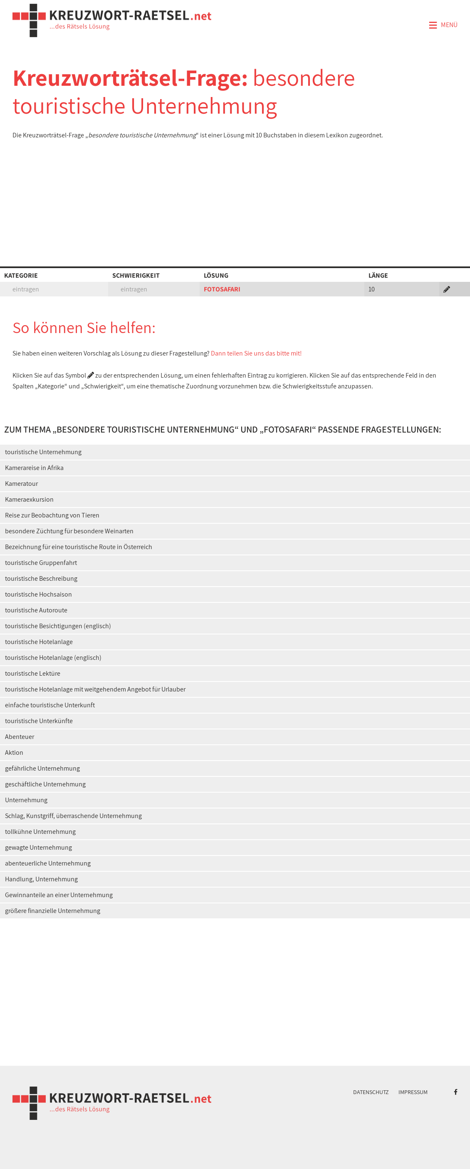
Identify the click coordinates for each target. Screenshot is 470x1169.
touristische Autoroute (36, 610)
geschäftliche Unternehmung (45, 784)
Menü (443, 25)
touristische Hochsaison (38, 594)
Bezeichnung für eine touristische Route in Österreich (78, 546)
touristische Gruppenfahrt (41, 562)
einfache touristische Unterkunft (50, 705)
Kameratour (21, 483)
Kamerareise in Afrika (34, 467)
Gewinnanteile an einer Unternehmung (59, 894)
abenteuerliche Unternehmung (48, 863)
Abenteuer (19, 736)
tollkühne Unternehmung (40, 831)
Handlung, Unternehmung (41, 879)
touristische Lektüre (32, 673)
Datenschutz (371, 1092)
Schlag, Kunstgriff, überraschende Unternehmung (73, 815)
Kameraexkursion (29, 499)
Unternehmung (26, 800)
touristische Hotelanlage (39, 641)
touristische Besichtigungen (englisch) (58, 626)
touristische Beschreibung (41, 578)
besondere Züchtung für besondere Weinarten (69, 531)
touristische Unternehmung (43, 452)
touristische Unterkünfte (39, 720)
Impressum (413, 1092)
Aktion (14, 752)
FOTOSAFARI (222, 289)
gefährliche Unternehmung (42, 768)
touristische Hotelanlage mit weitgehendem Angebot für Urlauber (95, 689)
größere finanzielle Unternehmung (52, 910)
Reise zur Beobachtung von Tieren (52, 515)
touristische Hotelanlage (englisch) (53, 657)
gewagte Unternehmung (38, 847)
